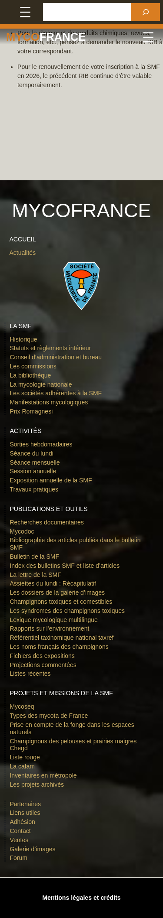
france (63, 37)
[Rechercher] (145, 12)
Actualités (22, 252)
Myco (23, 37)
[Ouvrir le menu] (25, 12)
